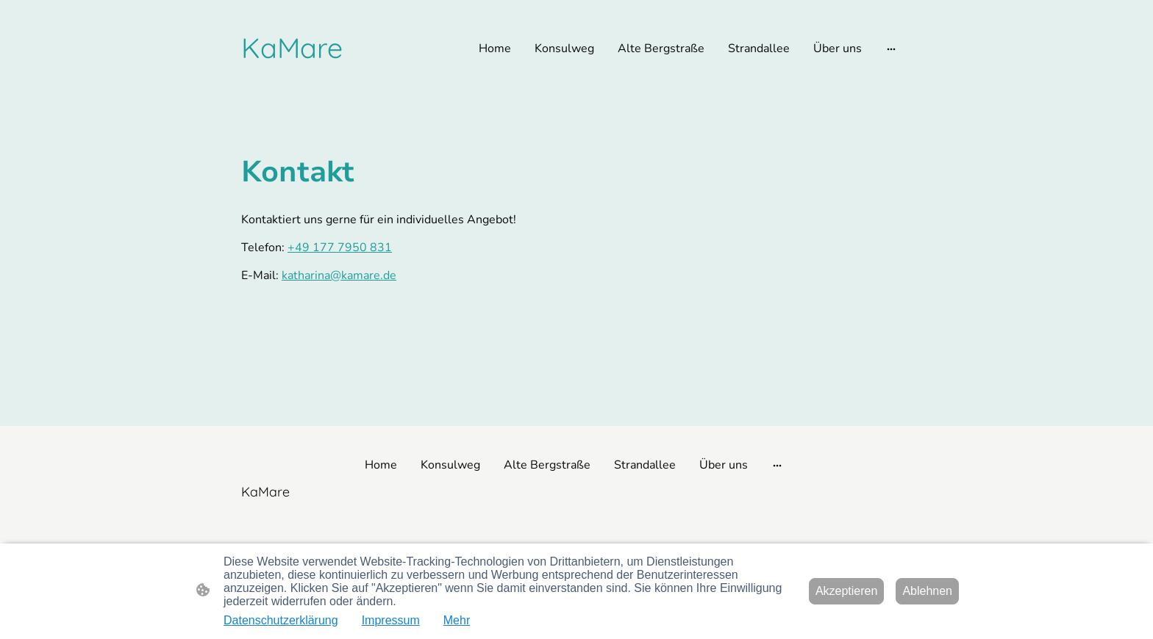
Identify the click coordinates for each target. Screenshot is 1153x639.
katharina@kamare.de (339, 275)
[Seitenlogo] (292, 48)
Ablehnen (927, 591)
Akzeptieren (846, 591)
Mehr (456, 620)
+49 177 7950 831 (340, 247)
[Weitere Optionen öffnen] (891, 48)
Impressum (391, 620)
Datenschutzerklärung (281, 620)
